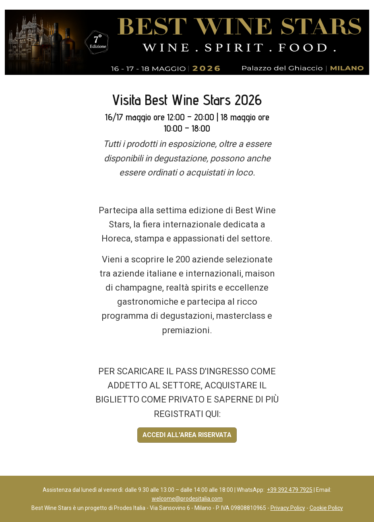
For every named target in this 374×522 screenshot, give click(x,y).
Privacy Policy (288, 508)
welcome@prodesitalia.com (187, 498)
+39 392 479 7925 (289, 490)
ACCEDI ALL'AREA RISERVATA (187, 435)
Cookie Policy (326, 508)
